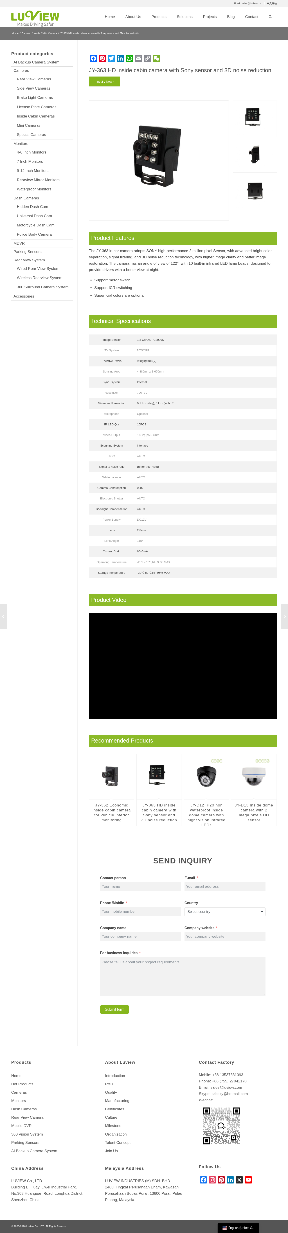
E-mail (189, 878)
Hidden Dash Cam (32, 207)
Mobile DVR (21, 1126)
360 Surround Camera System (43, 287)
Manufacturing (117, 1101)
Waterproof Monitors (34, 189)
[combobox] (225, 911)
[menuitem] (248, 3)
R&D (109, 1084)
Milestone (113, 1126)
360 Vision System (27, 1134)
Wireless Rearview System (39, 278)
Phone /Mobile (112, 903)
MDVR (19, 243)
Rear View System (29, 260)
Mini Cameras (28, 125)
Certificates (114, 1109)
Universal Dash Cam (34, 216)
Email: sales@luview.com (248, 3)
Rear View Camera (27, 1117)
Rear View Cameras (34, 79)
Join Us (111, 1151)
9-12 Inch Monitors (33, 171)
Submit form (114, 1009)
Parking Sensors (28, 252)
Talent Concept (117, 1142)
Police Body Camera (34, 234)
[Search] (270, 17)
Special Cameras (31, 135)
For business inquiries (119, 953)
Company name (113, 928)
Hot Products (22, 1084)
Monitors (21, 144)
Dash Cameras (26, 198)
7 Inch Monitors (30, 161)
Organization (116, 1134)
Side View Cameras (33, 88)
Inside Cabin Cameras (36, 116)
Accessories (24, 296)
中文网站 (272, 3)
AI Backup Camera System (36, 62)
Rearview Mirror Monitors (38, 180)
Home (16, 1076)
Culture (111, 1117)
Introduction (115, 1076)
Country (191, 903)
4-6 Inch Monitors (31, 152)
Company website (199, 928)
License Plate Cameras (36, 107)
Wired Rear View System (38, 268)
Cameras (21, 70)
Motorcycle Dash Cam (35, 225)
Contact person (113, 878)
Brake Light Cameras (35, 97)
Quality (111, 1092)
